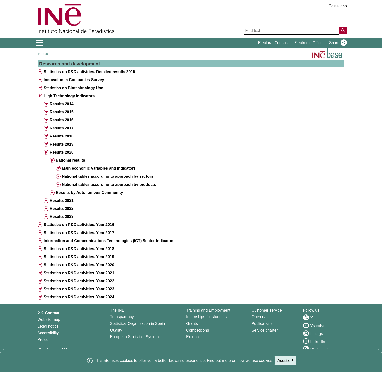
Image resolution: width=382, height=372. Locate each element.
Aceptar (285, 360)
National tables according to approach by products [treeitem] (109, 184)
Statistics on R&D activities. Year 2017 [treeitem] (79, 233)
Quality (116, 330)
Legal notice (48, 326)
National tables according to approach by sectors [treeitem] (107, 176)
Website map (49, 319)
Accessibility (48, 333)
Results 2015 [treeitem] (62, 112)
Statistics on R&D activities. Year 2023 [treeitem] (79, 289)
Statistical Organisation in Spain (137, 324)
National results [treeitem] (70, 160)
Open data (260, 317)
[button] (337, 43)
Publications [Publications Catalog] (261, 324)
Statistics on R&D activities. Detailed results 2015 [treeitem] (89, 72)
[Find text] (291, 31)
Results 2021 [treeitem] (62, 200)
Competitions (197, 330)
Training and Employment (208, 310)
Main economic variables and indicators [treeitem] (99, 168)
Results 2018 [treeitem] (62, 136)
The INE (117, 310)
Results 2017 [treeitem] (62, 128)
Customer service (266, 310)
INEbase (43, 54)
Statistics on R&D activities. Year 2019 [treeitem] (79, 257)
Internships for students (206, 317)
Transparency (122, 317)
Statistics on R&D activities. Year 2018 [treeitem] (79, 249)
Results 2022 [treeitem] (62, 208)
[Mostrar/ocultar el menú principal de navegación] (39, 43)
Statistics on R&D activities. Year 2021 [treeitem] (79, 273)
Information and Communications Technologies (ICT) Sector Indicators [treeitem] (109, 241)
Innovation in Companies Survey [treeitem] (74, 80)
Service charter (264, 330)
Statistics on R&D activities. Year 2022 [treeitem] (79, 281)
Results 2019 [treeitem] (62, 144)
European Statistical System (134, 337)
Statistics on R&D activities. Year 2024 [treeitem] (79, 297)
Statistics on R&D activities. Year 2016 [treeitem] (79, 225)
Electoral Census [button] (273, 43)
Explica (192, 337)
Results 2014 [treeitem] (62, 104)
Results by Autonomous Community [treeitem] (89, 192)
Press (43, 339)
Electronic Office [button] (308, 43)
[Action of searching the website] (343, 30)
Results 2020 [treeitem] (62, 152)
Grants (192, 324)
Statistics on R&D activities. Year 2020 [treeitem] (79, 265)
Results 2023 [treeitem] (62, 217)
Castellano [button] (337, 6)
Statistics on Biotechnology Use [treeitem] (73, 88)
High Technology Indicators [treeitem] (69, 96)
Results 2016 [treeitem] (62, 120)
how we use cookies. (255, 360)
